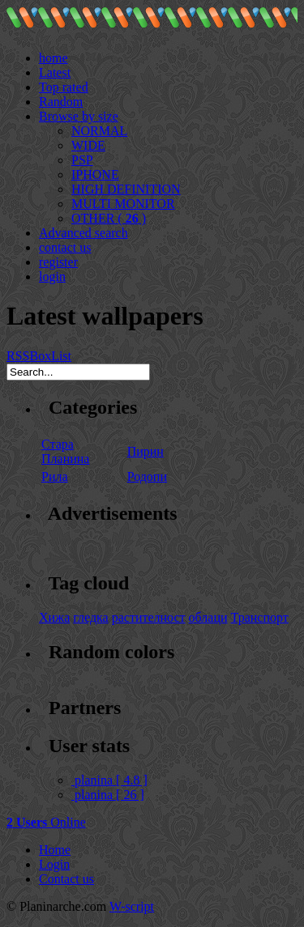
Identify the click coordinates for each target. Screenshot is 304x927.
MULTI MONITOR (123, 203)
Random (61, 101)
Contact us (66, 879)
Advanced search (83, 233)
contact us (65, 247)
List (61, 356)
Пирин (145, 451)
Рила (54, 476)
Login (54, 864)
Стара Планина (65, 451)
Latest (55, 72)
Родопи (147, 476)
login (52, 276)
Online (46, 822)
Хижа (54, 617)
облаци (208, 617)
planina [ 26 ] (107, 795)
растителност (149, 617)
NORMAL (99, 131)
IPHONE (95, 174)
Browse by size (78, 116)
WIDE (88, 145)
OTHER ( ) (108, 218)
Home (55, 850)
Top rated (63, 87)
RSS (17, 356)
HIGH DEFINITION (126, 189)
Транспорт (260, 617)
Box (40, 356)
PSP (82, 160)
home (53, 58)
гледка (90, 617)
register (58, 262)
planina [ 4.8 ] (109, 780)
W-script (131, 906)
